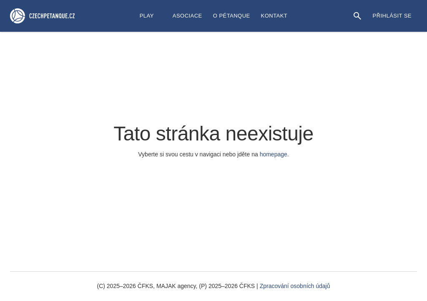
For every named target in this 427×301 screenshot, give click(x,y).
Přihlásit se (392, 16)
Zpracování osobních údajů (295, 286)
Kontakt (274, 16)
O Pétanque (231, 16)
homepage (273, 154)
